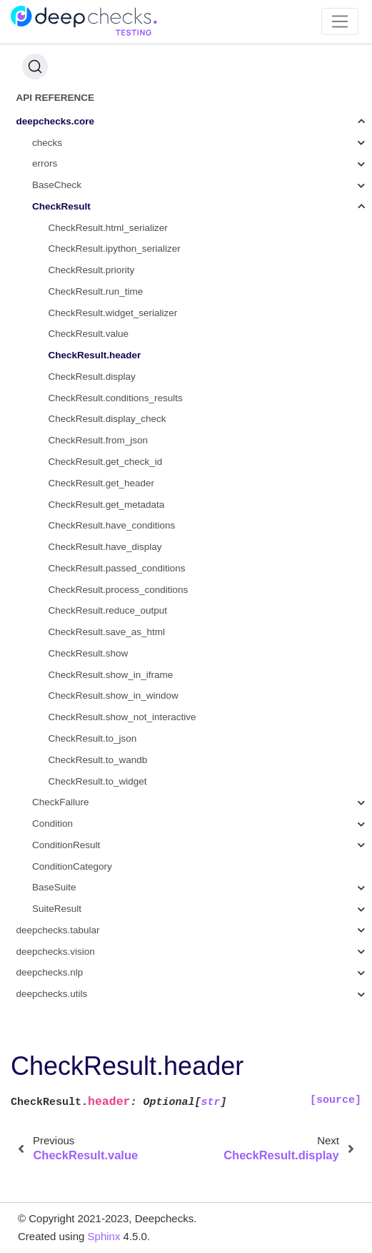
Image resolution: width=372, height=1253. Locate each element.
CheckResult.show (89, 653)
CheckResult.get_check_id (106, 461)
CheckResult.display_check (107, 418)
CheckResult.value (89, 333)
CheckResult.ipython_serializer (115, 248)
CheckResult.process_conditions (118, 589)
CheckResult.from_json (99, 440)
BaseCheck (56, 185)
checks (47, 142)
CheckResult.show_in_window (114, 695)
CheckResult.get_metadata (107, 504)
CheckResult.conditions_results (116, 398)
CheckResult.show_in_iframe (111, 674)
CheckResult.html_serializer (108, 227)
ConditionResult (66, 845)
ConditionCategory (72, 866)
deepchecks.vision (55, 951)
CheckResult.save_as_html (107, 631)
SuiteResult (56, 908)
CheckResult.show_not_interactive (122, 717)
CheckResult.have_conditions (112, 525)
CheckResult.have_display (105, 546)
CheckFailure (60, 802)
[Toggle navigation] (340, 21)
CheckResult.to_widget (98, 781)
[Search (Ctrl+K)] (35, 66)
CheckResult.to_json (93, 738)
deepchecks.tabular (58, 930)
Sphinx (104, 1236)
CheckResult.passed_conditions (117, 568)
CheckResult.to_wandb (98, 760)
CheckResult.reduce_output (108, 610)
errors (44, 163)
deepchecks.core (55, 121)
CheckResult (61, 206)
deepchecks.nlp (50, 972)
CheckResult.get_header (102, 483)
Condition (52, 823)
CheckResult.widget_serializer (113, 313)
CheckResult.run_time (96, 291)
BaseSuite (54, 887)
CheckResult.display (92, 376)
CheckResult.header (95, 355)
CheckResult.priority (92, 270)
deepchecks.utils (52, 993)
